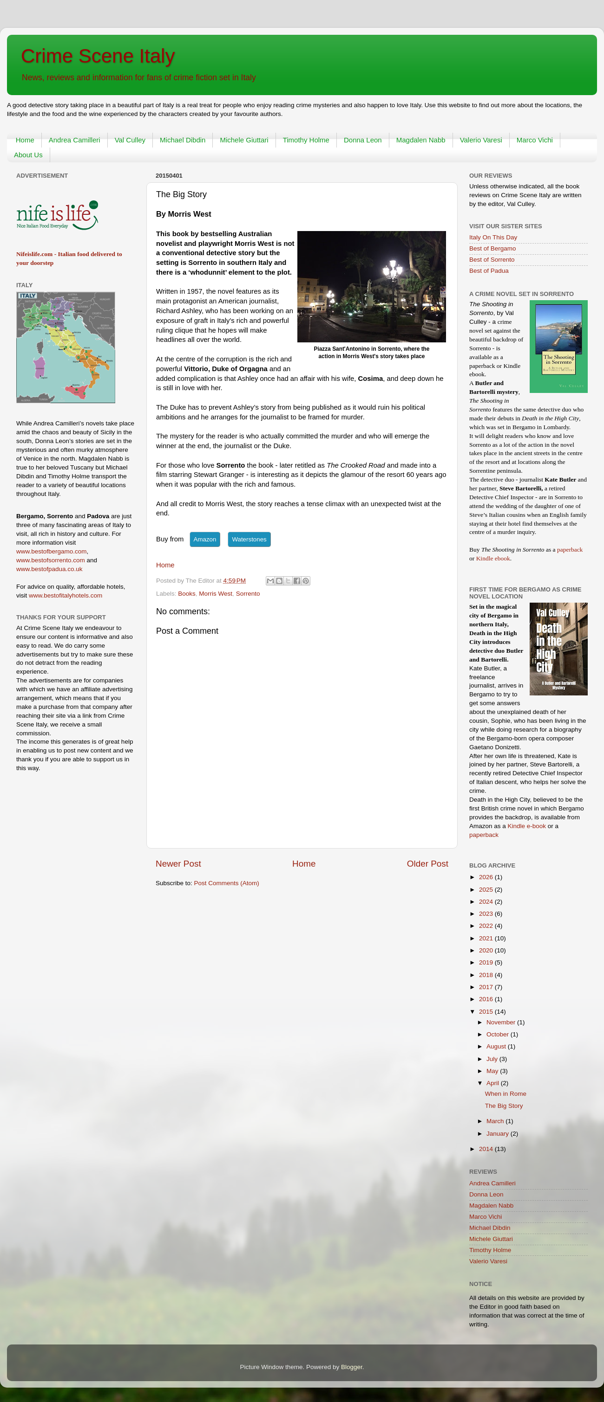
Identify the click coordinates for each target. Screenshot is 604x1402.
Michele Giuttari (244, 140)
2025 (487, 889)
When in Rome (505, 1093)
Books (187, 593)
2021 (487, 938)
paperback (570, 549)
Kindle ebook (493, 558)
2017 (487, 987)
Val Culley (130, 140)
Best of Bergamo (492, 248)
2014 (487, 1148)
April (493, 1083)
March (496, 1121)
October (498, 1034)
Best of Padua (489, 270)
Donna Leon (363, 140)
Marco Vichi (535, 140)
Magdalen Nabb (421, 140)
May (493, 1071)
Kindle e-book (528, 826)
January (498, 1133)
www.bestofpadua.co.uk (49, 569)
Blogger (351, 1366)
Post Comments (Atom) (226, 883)
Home (25, 140)
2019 (487, 962)
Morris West (215, 593)
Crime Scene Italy (98, 56)
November (501, 1022)
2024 (487, 901)
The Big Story (504, 1105)
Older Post (427, 863)
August (497, 1046)
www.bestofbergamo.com (51, 551)
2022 (487, 925)
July (492, 1058)
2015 (487, 1011)
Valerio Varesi (481, 140)
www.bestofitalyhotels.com (65, 595)
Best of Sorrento (492, 259)
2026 (487, 877)
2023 (487, 913)
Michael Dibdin (182, 140)
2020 (487, 950)
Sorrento (248, 593)
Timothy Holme (306, 140)
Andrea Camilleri (74, 140)
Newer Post (178, 863)
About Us (28, 155)
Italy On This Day (493, 237)
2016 (487, 999)
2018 (487, 974)
